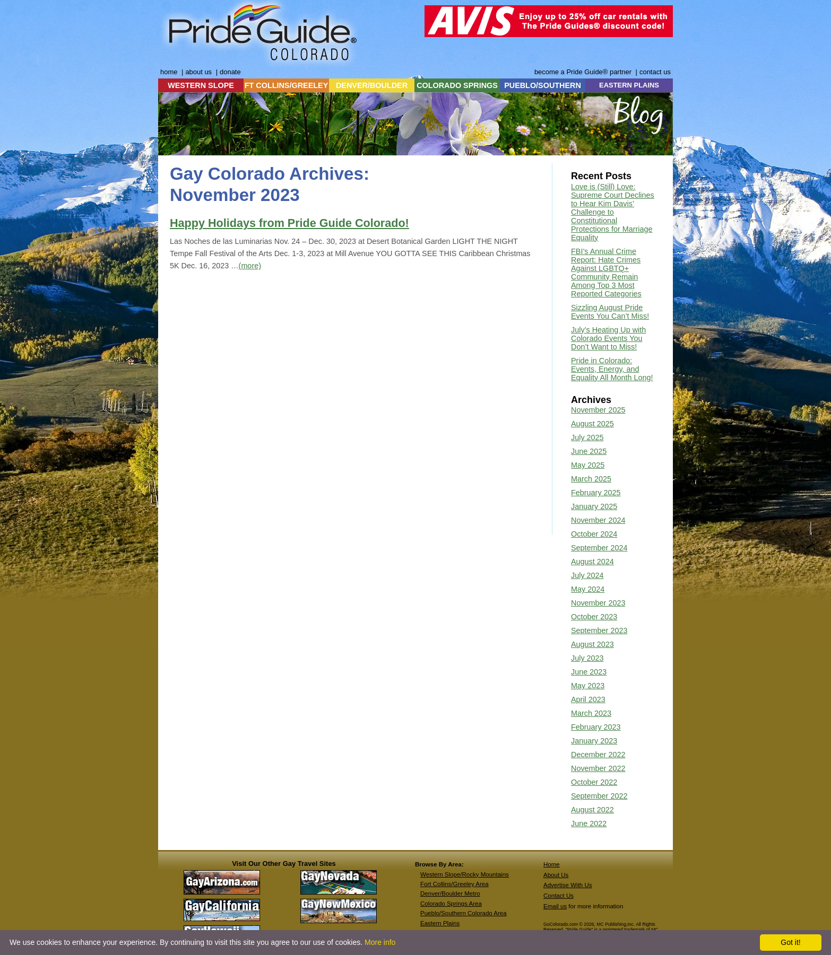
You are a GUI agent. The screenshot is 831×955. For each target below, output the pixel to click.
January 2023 (594, 741)
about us (198, 72)
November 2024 (598, 520)
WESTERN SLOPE (201, 85)
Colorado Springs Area (451, 903)
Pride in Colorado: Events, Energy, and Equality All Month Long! (612, 369)
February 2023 (596, 727)
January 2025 (594, 506)
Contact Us (558, 895)
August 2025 (592, 423)
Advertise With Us (567, 885)
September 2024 (599, 548)
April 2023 (588, 699)
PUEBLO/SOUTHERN (542, 85)
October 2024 (594, 534)
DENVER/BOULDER (372, 85)
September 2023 (599, 630)
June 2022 (589, 823)
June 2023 (589, 672)
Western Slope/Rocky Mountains (464, 874)
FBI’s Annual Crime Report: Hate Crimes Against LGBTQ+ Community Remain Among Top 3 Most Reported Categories (606, 272)
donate (230, 72)
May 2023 (587, 685)
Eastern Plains (440, 923)
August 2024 (592, 561)
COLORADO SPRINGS (457, 85)
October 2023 (594, 616)
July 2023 (587, 658)
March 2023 (591, 713)
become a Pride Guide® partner (582, 72)
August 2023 (592, 644)
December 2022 (598, 754)
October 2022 (594, 782)
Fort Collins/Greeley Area (454, 884)
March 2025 (591, 479)
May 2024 (587, 589)
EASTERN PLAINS (629, 85)
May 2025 (587, 465)
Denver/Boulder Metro (450, 893)
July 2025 (587, 437)
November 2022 (598, 768)
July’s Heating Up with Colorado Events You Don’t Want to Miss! (608, 338)
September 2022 (599, 796)
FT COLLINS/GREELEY (286, 85)
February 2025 (596, 492)
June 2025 (589, 451)
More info (380, 942)
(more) (250, 265)
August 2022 (592, 809)
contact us (655, 72)
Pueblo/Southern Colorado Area (463, 913)
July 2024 (587, 575)
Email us (555, 906)
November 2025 (598, 410)
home (168, 72)
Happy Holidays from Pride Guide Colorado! (289, 223)
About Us (555, 875)
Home (551, 864)
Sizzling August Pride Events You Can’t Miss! (610, 311)
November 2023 (598, 603)
